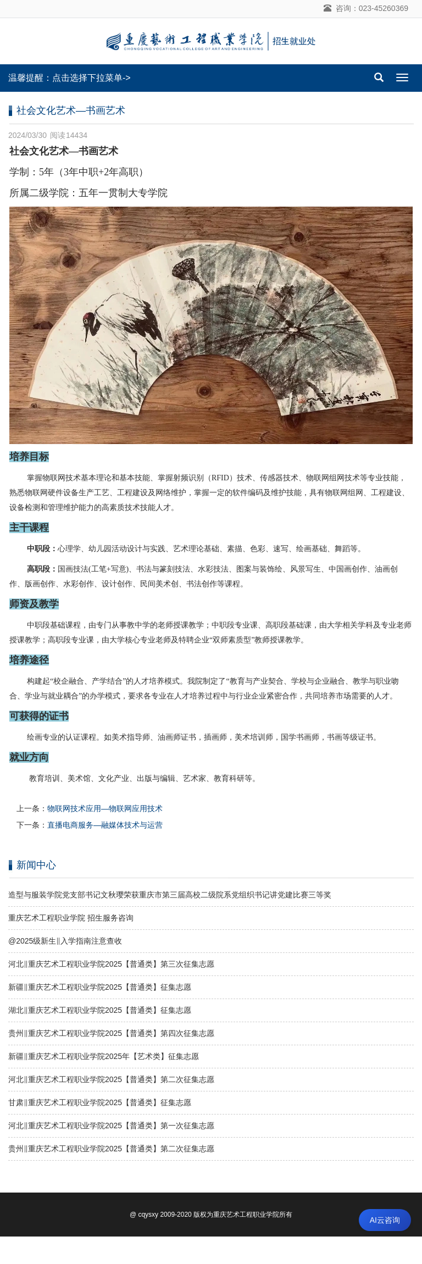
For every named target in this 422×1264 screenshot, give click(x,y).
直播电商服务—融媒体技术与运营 (105, 825)
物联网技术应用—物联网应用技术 (105, 808)
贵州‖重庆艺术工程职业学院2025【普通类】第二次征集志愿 (111, 1148)
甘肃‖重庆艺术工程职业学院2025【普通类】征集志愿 (99, 1102)
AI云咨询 (385, 1220)
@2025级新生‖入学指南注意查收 (65, 940)
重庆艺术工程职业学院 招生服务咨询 (71, 917)
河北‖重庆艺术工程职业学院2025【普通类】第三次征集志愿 (111, 964)
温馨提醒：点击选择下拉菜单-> (69, 77)
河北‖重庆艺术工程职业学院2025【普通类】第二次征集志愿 (111, 1079)
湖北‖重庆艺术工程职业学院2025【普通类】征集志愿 (99, 1010)
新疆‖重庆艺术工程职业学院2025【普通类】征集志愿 (99, 987)
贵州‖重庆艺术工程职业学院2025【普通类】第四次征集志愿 (111, 1033)
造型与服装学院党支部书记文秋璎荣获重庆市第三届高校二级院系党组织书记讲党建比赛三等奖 (169, 894)
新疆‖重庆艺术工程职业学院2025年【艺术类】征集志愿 (103, 1056)
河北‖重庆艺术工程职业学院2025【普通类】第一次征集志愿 (111, 1125)
